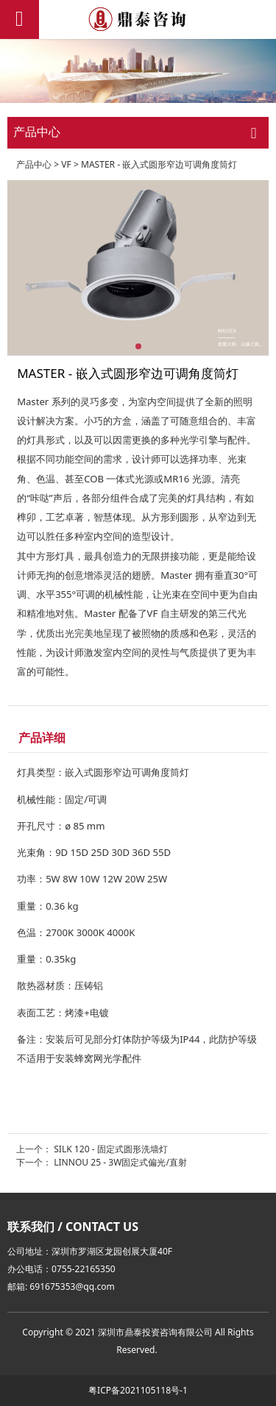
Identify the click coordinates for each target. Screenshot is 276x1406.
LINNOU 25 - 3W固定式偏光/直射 (120, 1162)
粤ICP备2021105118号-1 (138, 1390)
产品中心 (34, 164)
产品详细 (42, 737)
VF (66, 164)
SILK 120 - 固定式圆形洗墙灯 (111, 1149)
